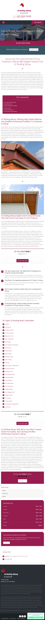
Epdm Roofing (8, 359)
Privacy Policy (13, 618)
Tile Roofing (8, 398)
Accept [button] (40, 617)
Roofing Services (9, 371)
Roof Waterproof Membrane (11, 345)
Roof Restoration (9, 386)
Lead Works (8, 407)
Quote (4, 496)
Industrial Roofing (9, 377)
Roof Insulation (8, 380)
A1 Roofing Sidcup (5, 618)
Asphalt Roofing (8, 389)
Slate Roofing (8, 353)
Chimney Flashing (9, 356)
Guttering (7, 362)
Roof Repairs (8, 342)
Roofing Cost (8, 327)
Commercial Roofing (9, 374)
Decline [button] (32, 617)
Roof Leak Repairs (9, 339)
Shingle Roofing (8, 395)
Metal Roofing (8, 350)
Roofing (7, 324)
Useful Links (5, 579)
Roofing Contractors (9, 368)
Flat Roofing (8, 347)
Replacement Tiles (9, 336)
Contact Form (34, 49)
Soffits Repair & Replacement (12, 365)
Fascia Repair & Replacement (12, 404)
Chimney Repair (8, 401)
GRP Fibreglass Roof (9, 392)
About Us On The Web (8, 581)
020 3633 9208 (24, 16)
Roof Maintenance (9, 383)
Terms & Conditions (21, 618)
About (4, 490)
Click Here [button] (37, 615)
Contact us (6, 542)
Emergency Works (9, 330)
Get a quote (37, 22)
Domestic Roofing (9, 333)
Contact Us (22, 481)
